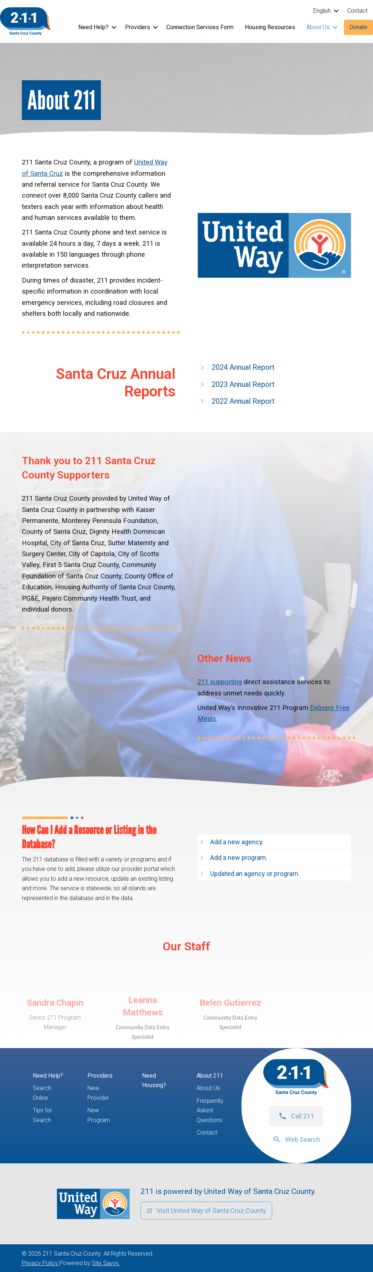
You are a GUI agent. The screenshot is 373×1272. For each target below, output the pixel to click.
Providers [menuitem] (184, 93)
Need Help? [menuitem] (184, 76)
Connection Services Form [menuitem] (187, 111)
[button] (182, 12)
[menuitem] (171, 12)
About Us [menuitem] (184, 145)
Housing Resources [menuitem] (186, 128)
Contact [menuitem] (203, 12)
